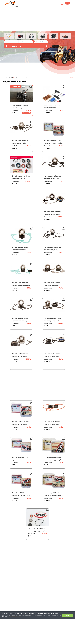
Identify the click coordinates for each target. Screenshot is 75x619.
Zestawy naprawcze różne (21, 78)
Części (32, 36)
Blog (9, 36)
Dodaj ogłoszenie (48, 3)
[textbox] (11, 42)
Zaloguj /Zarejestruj (62, 3)
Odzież (54, 36)
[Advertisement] (37, 18)
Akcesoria (43, 36)
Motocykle (20, 36)
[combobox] (11, 42)
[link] (11, 78)
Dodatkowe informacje (24, 616)
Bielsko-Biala (48, 110)
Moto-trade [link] (4, 78)
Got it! (66, 615)
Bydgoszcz (15, 111)
